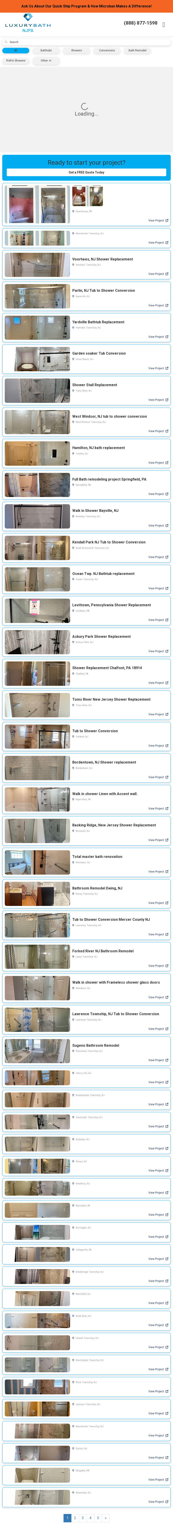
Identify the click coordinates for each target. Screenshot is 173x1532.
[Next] (105, 1519)
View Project (158, 221)
